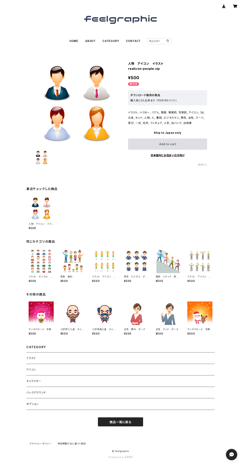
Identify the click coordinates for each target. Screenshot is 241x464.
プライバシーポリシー (40, 443)
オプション (32, 404)
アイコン (31, 369)
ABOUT (90, 41)
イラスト (31, 358)
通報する (202, 164)
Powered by (120, 457)
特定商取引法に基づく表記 (72, 443)
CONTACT (133, 41)
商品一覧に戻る (120, 422)
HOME (73, 41)
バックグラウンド (36, 392)
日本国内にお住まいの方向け (168, 155)
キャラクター (33, 381)
